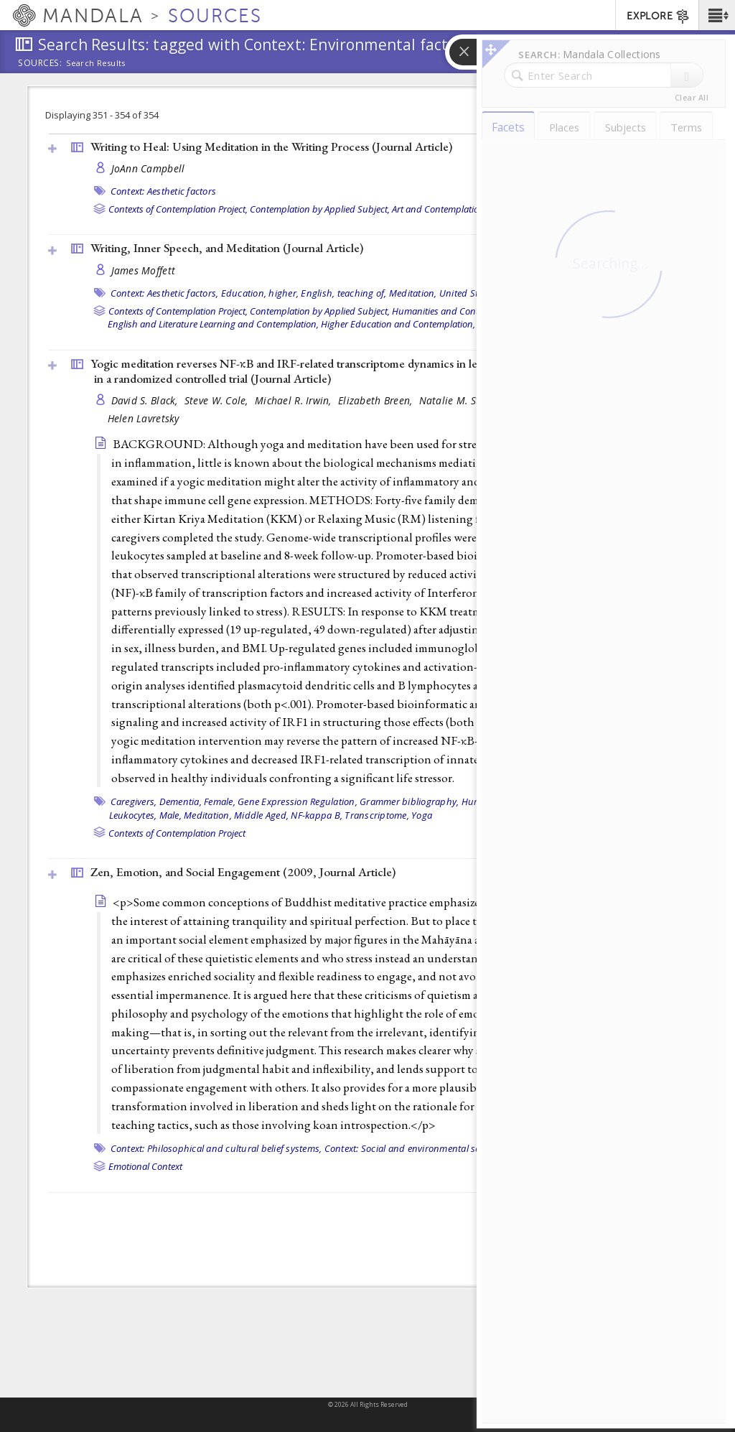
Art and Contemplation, (439, 209)
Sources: (40, 64)
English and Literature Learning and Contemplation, (213, 323)
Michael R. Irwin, (294, 400)
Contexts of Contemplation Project (176, 833)
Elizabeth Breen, (377, 400)
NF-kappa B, (316, 815)
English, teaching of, (343, 293)
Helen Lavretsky (143, 418)
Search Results (96, 63)
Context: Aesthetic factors (164, 191)
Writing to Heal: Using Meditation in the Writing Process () (271, 146)
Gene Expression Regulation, (297, 801)
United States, (468, 293)
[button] (716, 15)
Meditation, (413, 293)
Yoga (421, 815)
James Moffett (143, 270)
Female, (219, 801)
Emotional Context (145, 1166)
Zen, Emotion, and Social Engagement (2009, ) (242, 872)
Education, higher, (260, 293)
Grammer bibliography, (409, 801)
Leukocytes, (133, 815)
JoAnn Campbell (148, 168)
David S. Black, (146, 400)
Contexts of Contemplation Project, (178, 209)
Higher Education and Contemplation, (398, 323)
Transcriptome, (377, 815)
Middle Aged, (261, 815)
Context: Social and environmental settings (414, 1148)
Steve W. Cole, (217, 400)
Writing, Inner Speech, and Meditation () (226, 248)
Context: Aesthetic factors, (165, 293)
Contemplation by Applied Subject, (320, 209)
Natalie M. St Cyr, (460, 400)
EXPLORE (658, 16)
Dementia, (180, 801)
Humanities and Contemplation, (457, 310)
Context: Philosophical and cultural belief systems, (216, 1148)
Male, (170, 815)
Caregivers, (134, 801)
